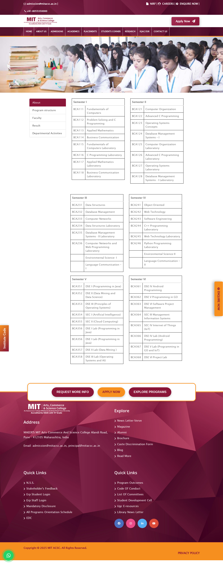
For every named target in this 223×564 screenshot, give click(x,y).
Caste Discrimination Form (135, 444)
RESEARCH (130, 31)
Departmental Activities (47, 133)
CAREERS (167, 3)
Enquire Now (218, 299)
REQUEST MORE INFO (73, 392)
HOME (29, 31)
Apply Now (185, 21)
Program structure (44, 110)
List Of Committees (130, 494)
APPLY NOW (111, 392)
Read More (124, 456)
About (36, 102)
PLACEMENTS (90, 31)
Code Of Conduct (128, 488)
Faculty (36, 117)
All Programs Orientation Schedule (49, 512)
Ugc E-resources (128, 506)
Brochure (123, 438)
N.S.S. (30, 482)
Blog (120, 450)
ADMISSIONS (57, 31)
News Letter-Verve (129, 420)
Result (36, 125)
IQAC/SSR (144, 31)
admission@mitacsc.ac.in (42, 3)
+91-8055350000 (36, 11)
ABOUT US (41, 31)
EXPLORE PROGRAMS (150, 392)
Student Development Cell (134, 500)
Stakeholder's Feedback (42, 488)
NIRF (153, 3)
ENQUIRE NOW (188, 3)
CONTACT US (160, 31)
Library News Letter (130, 512)
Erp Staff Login (36, 500)
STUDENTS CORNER (111, 31)
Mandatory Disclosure (41, 506)
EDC (29, 517)
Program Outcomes (130, 482)
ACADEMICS (73, 31)
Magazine (123, 426)
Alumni (122, 432)
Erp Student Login (38, 494)
